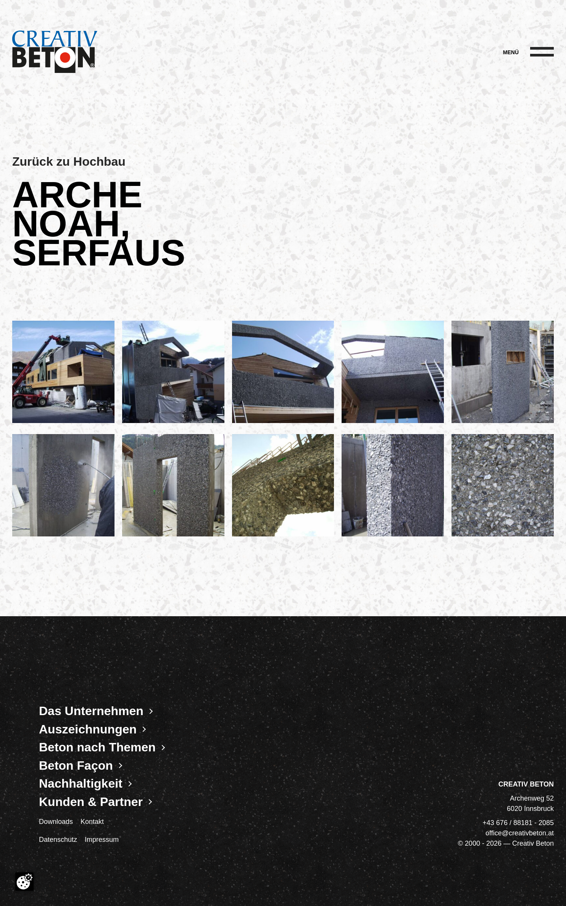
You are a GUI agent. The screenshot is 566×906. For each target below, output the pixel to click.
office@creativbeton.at (519, 833)
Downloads (56, 821)
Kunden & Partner (91, 802)
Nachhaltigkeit (81, 783)
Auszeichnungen (88, 729)
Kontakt (92, 821)
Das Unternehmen (91, 711)
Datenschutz (58, 839)
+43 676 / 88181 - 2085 (518, 823)
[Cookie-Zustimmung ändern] (24, 881)
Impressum (102, 839)
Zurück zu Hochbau (69, 161)
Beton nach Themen (97, 747)
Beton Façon (76, 765)
